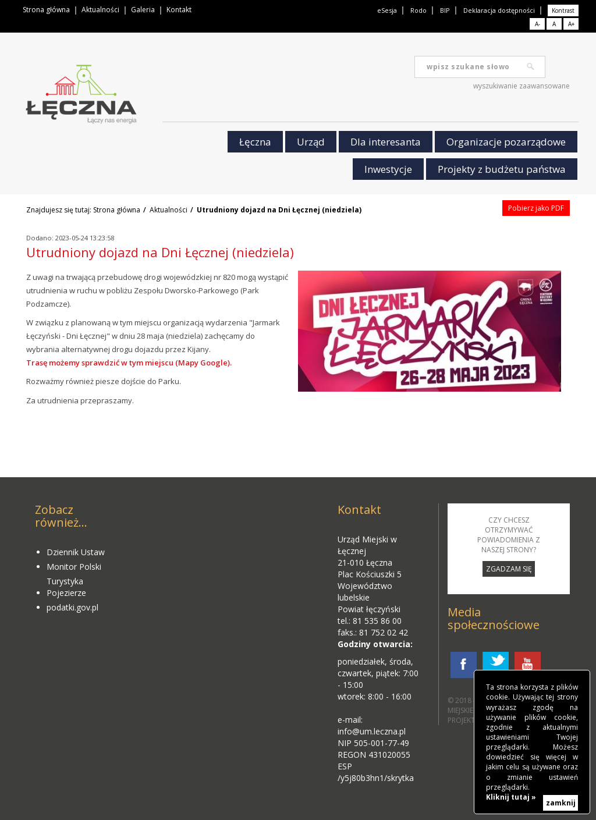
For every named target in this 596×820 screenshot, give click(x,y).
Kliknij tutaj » (511, 797)
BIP (445, 10)
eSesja (387, 10)
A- (537, 24)
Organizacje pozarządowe (506, 141)
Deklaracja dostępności (499, 10)
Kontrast (563, 10)
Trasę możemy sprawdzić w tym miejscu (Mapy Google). (129, 362)
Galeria (143, 10)
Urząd (311, 141)
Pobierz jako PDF (536, 208)
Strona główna (46, 10)
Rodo (418, 10)
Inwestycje (388, 169)
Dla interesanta (385, 141)
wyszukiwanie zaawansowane (521, 86)
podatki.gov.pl (72, 607)
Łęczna (255, 141)
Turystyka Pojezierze (66, 587)
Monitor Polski (74, 566)
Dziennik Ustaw (76, 552)
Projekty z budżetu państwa (502, 169)
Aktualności (100, 10)
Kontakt (178, 10)
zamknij (561, 803)
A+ (571, 24)
